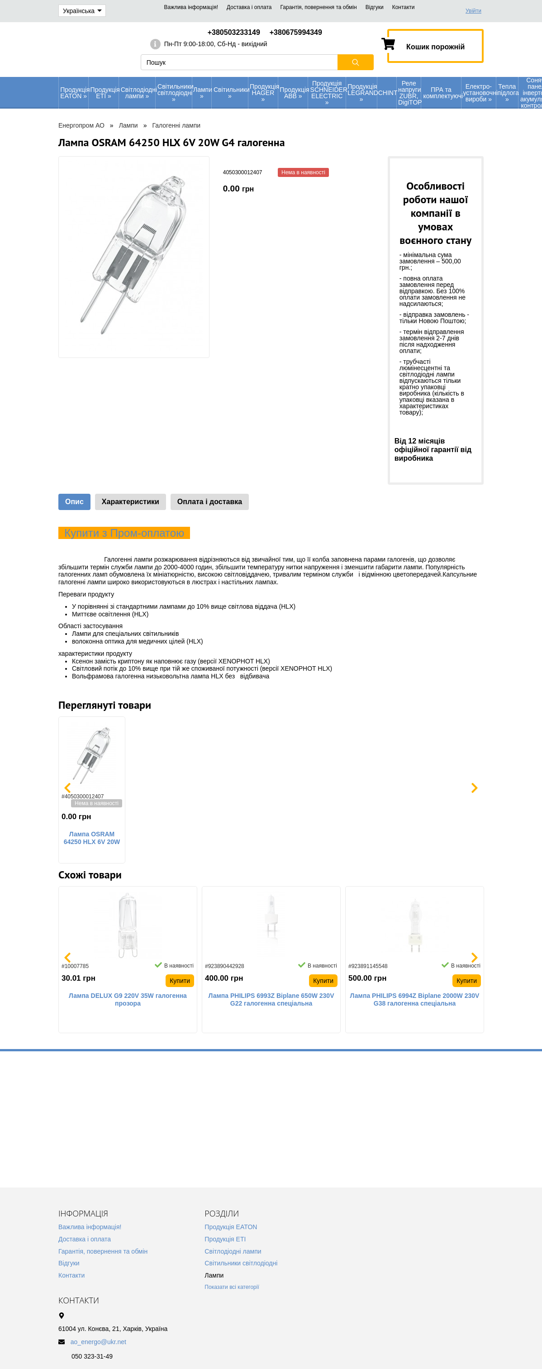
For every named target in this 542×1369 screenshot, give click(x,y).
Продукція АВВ (294, 93)
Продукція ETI (104, 93)
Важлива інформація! (191, 7)
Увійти (473, 11)
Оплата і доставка (209, 502)
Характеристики (130, 502)
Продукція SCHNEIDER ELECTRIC (328, 92)
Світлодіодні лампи (138, 93)
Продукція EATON (74, 93)
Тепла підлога (507, 93)
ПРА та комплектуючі (442, 93)
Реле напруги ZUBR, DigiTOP (409, 92)
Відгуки (375, 7)
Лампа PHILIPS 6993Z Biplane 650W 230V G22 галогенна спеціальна (271, 999)
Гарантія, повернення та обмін (318, 7)
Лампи (202, 93)
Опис (74, 502)
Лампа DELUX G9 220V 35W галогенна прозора (128, 999)
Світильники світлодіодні (174, 93)
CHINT (387, 92)
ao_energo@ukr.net (98, 1342)
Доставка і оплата (249, 7)
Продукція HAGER (264, 93)
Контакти (403, 7)
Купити (180, 980)
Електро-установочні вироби (479, 93)
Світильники (231, 93)
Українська (82, 10)
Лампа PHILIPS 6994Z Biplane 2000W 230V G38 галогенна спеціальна (415, 999)
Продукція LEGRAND (361, 93)
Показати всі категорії (231, 1287)
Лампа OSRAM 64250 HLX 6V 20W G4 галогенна (92, 838)
